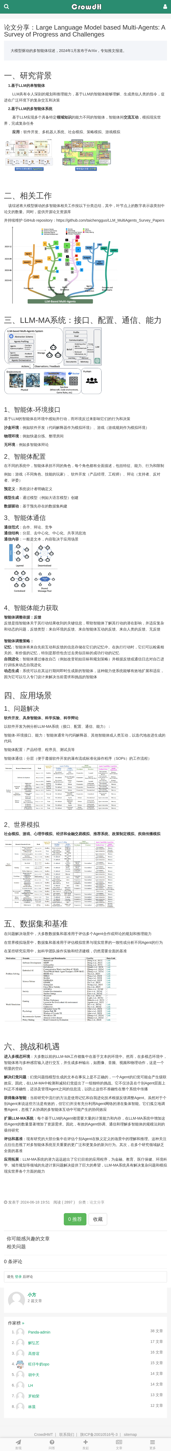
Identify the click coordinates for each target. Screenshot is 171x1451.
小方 (32, 1295)
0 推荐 (75, 1219)
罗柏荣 (33, 1396)
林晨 (32, 1406)
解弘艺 (33, 1342)
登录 (18, 1277)
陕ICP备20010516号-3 (99, 1434)
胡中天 (33, 1374)
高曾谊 (33, 1353)
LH (30, 1385)
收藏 (98, 1219)
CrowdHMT (43, 1434)
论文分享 (97, 1202)
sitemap (130, 1434)
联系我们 (66, 1434)
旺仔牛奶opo (38, 1364)
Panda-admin (39, 1332)
